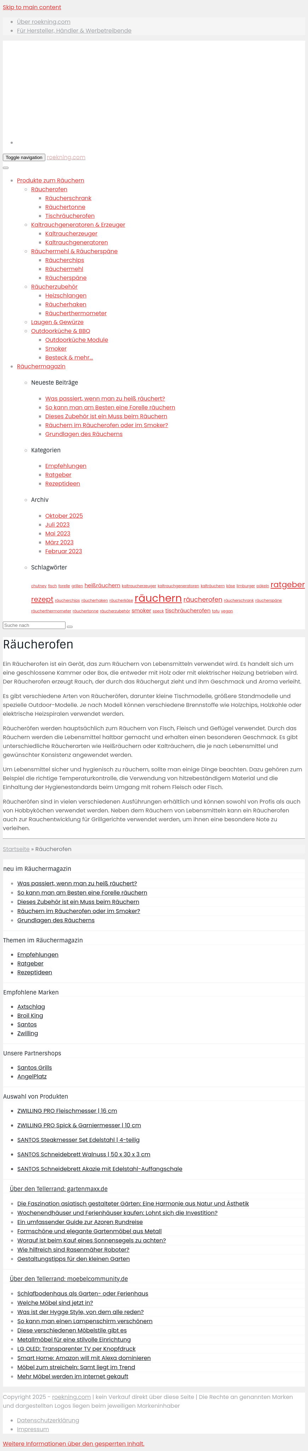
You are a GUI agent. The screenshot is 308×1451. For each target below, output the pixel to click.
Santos (27, 1024)
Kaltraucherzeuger (71, 233)
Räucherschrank (68, 198)
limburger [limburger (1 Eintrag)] (245, 586)
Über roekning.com (43, 22)
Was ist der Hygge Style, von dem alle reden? (80, 1312)
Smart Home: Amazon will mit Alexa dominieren (84, 1358)
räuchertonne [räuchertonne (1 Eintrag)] (85, 611)
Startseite (16, 849)
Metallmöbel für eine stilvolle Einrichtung (74, 1340)
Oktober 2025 (64, 516)
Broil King (30, 1015)
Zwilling (27, 1033)
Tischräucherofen (70, 216)
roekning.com (66, 157)
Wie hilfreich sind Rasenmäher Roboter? (73, 1250)
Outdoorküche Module (76, 340)
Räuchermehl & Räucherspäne (74, 251)
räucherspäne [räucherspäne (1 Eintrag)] (268, 600)
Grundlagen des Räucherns (83, 434)
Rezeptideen (62, 484)
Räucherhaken (65, 304)
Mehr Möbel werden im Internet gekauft (72, 1376)
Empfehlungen (65, 466)
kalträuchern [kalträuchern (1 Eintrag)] (213, 586)
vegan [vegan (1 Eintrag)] (227, 611)
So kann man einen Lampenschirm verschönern (85, 1321)
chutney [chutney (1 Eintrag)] (38, 586)
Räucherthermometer (76, 313)
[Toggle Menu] (5, 168)
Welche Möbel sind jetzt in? (55, 1303)
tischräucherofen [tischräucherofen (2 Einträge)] (188, 610)
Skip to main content (32, 7)
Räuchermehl (64, 269)
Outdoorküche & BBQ (60, 331)
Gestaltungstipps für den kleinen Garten (73, 1259)
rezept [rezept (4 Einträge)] (42, 599)
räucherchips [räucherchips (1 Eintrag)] (67, 600)
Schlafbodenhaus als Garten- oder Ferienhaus (82, 1294)
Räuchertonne (65, 207)
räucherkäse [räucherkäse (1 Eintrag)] (121, 600)
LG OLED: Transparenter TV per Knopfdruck (76, 1349)
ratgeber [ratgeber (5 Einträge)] (287, 584)
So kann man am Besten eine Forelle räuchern (110, 407)
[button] (73, 1444)
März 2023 (59, 542)
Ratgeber (58, 475)
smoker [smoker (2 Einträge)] (141, 610)
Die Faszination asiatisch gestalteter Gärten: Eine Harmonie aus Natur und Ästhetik (133, 1204)
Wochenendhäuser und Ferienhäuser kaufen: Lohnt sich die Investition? (117, 1213)
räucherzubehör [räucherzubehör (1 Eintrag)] (115, 611)
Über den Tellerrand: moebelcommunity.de (69, 1279)
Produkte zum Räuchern (50, 180)
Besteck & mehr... (69, 357)
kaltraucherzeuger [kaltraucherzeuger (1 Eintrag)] (139, 586)
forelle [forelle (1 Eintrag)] (64, 586)
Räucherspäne (66, 278)
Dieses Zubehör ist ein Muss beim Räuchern (106, 416)
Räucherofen (49, 189)
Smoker (56, 349)
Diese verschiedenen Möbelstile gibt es (72, 1330)
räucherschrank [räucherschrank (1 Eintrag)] (238, 600)
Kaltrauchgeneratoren (76, 242)
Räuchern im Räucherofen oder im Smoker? (106, 425)
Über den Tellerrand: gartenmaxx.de (59, 1189)
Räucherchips (64, 260)
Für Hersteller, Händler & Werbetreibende (74, 31)
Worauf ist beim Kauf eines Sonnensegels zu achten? (91, 1240)
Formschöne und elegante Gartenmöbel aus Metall (89, 1231)
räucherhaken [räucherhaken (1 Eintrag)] (94, 600)
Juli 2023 (57, 525)
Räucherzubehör (54, 287)
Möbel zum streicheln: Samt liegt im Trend (76, 1367)
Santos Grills (34, 1068)
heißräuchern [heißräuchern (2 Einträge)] (102, 585)
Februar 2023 (63, 551)
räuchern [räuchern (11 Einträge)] (158, 598)
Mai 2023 (57, 533)
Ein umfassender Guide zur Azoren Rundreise (80, 1222)
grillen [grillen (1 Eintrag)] (77, 586)
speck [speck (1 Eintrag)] (158, 611)
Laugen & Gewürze (57, 322)
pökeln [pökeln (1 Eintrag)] (263, 586)
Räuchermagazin (41, 366)
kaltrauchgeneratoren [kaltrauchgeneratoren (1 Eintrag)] (178, 586)
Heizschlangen (65, 295)
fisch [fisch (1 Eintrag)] (52, 586)
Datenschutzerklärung (48, 1420)
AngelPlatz (32, 1076)
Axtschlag (31, 1007)
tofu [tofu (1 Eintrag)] (215, 611)
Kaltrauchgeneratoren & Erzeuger (78, 225)
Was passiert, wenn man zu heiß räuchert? (105, 399)
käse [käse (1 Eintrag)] (230, 586)
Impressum (33, 1429)
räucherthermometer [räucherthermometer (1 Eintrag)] (51, 611)
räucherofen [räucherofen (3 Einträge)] (202, 599)
